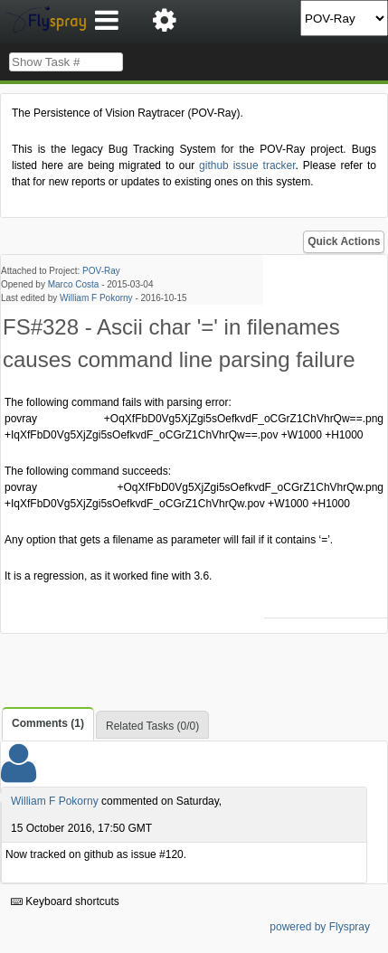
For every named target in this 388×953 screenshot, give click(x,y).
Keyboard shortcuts (65, 901)
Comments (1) (48, 723)
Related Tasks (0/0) (152, 726)
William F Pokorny (96, 298)
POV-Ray (101, 271)
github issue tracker (247, 165)
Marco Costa (73, 284)
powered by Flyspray (320, 926)
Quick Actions (344, 241)
